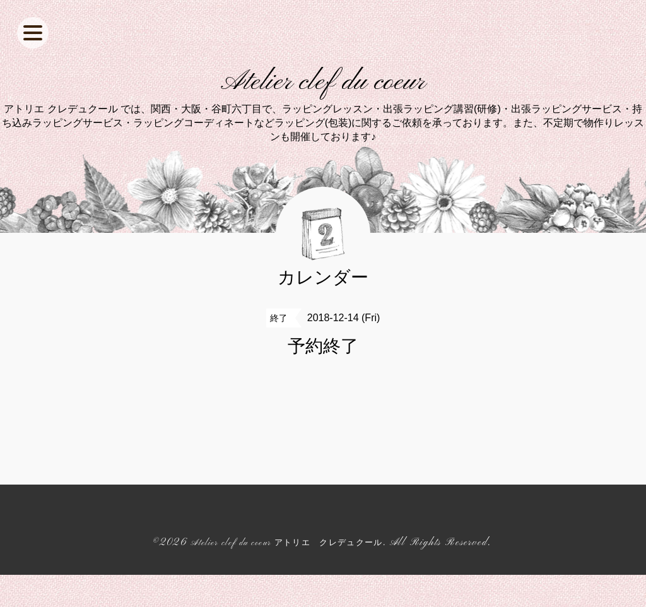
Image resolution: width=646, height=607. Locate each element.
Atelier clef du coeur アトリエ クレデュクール (286, 574)
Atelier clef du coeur (323, 98)
